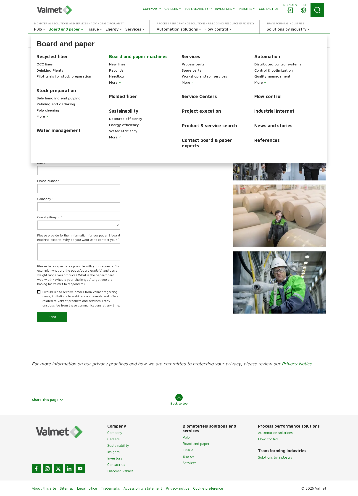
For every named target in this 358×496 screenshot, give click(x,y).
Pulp (186, 437)
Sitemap (66, 488)
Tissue (188, 450)
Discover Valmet (120, 471)
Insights (113, 452)
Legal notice (87, 488)
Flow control (268, 439)
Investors (114, 458)
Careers (113, 439)
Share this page (47, 399)
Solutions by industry (275, 457)
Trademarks (110, 488)
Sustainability (118, 445)
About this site (44, 488)
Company (114, 433)
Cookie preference (208, 488)
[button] (53, 40)
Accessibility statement (143, 488)
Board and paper (196, 443)
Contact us (116, 464)
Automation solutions (275, 433)
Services (190, 463)
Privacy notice (178, 488)
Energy (188, 456)
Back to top (179, 399)
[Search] (317, 10)
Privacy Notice (297, 363)
